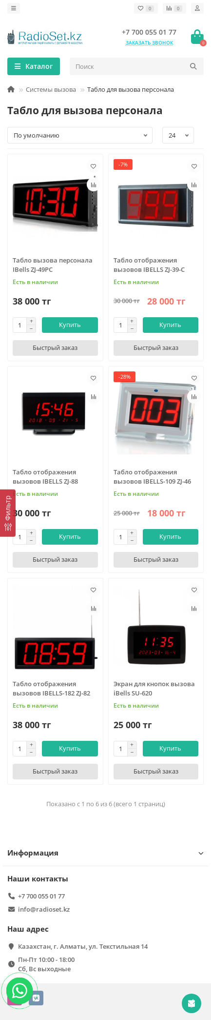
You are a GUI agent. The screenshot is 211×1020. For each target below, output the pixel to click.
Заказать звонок (149, 42)
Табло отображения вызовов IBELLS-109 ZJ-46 (152, 477)
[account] (197, 8)
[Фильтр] (8, 513)
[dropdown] (13, 8)
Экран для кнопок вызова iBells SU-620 (154, 688)
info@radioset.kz (44, 909)
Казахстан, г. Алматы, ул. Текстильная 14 (83, 946)
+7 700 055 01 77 (149, 32)
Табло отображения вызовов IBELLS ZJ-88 (45, 477)
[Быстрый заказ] (55, 348)
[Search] (137, 66)
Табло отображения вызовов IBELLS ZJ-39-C (149, 265)
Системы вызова (51, 89)
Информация (105, 853)
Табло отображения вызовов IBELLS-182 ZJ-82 (51, 688)
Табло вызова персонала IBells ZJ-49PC (53, 265)
